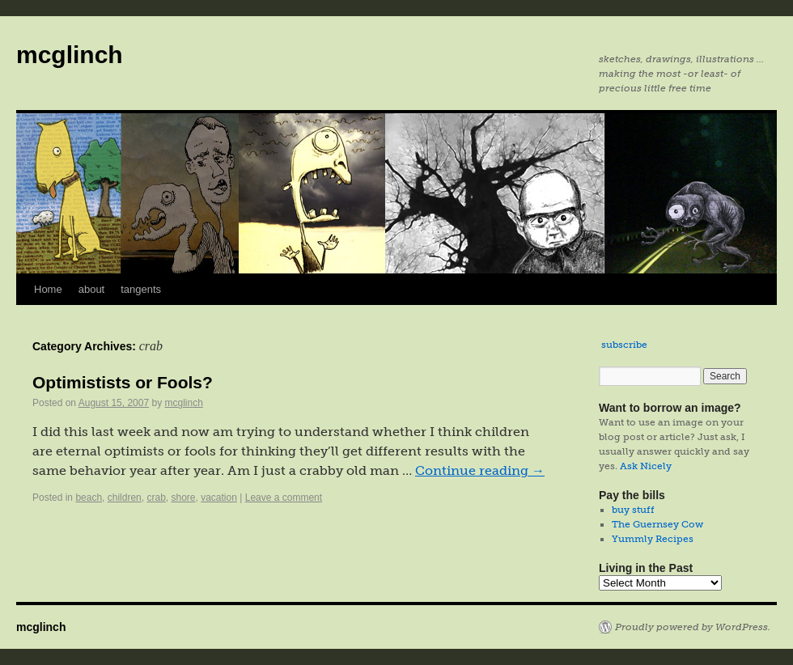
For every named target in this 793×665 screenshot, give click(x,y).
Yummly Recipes (652, 538)
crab (155, 497)
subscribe (624, 344)
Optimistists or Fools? (122, 382)
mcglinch (69, 54)
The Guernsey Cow (657, 524)
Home (48, 289)
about (91, 289)
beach (88, 497)
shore (183, 497)
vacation (219, 497)
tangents (141, 289)
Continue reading (480, 470)
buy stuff (633, 509)
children (125, 497)
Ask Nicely (646, 466)
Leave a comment (283, 497)
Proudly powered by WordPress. (692, 627)
